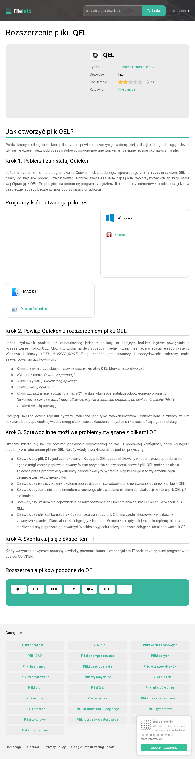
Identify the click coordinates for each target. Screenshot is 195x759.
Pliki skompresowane (97, 656)
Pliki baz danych (35, 666)
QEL (107, 589)
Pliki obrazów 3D (35, 645)
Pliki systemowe (160, 709)
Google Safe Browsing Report (93, 747)
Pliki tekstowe (35, 719)
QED (36, 589)
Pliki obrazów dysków (160, 666)
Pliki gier (35, 687)
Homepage (14, 747)
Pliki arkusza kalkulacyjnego (97, 709)
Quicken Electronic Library (136, 67)
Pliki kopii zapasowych (160, 645)
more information (151, 739)
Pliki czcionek (160, 677)
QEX (54, 589)
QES (19, 589)
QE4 (90, 589)
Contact (33, 747)
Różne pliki (35, 698)
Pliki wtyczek (97, 698)
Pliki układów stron (160, 687)
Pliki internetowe (35, 730)
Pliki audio (97, 645)
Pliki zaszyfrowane (35, 677)
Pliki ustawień (34, 709)
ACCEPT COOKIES (164, 747)
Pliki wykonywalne (97, 677)
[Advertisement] (48, 81)
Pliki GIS (97, 687)
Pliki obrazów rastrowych (160, 698)
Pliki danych (126, 89)
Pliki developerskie (97, 666)
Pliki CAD (35, 656)
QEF (124, 589)
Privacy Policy (55, 747)
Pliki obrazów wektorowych (97, 719)
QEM (71, 589)
